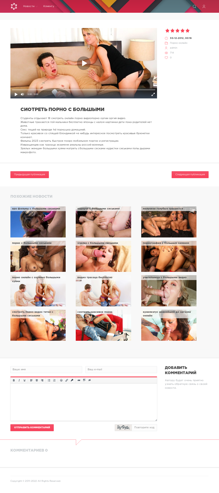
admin (173, 48)
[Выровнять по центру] (36, 380)
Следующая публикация (190, 175)
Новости (30, 6)
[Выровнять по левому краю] (31, 380)
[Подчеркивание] (24, 380)
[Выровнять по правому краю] (42, 380)
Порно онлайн (178, 43)
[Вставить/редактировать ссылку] (66, 380)
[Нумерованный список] (54, 380)
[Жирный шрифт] (13, 380)
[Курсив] (19, 380)
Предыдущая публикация (29, 175)
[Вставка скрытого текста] (89, 380)
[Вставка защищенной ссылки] (72, 380)
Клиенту (50, 6)
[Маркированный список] (49, 380)
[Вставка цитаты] (79, 380)
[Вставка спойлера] (84, 380)
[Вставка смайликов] (61, 380)
